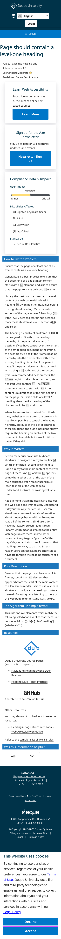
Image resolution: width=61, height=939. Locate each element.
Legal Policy (12, 912)
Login (31, 23)
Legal (20, 836)
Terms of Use (40, 833)
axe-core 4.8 (19, 68)
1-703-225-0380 (34, 822)
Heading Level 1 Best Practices (29, 681)
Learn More (35, 116)
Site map (37, 784)
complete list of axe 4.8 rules (37, 739)
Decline (31, 921)
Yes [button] (13, 756)
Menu (30, 34)
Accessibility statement (29, 780)
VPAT (22, 784)
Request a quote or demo (29, 776)
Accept (30, 931)
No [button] (32, 756)
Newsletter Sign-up (30, 158)
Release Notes (36, 836)
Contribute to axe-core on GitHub (25, 699)
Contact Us (27, 772)
